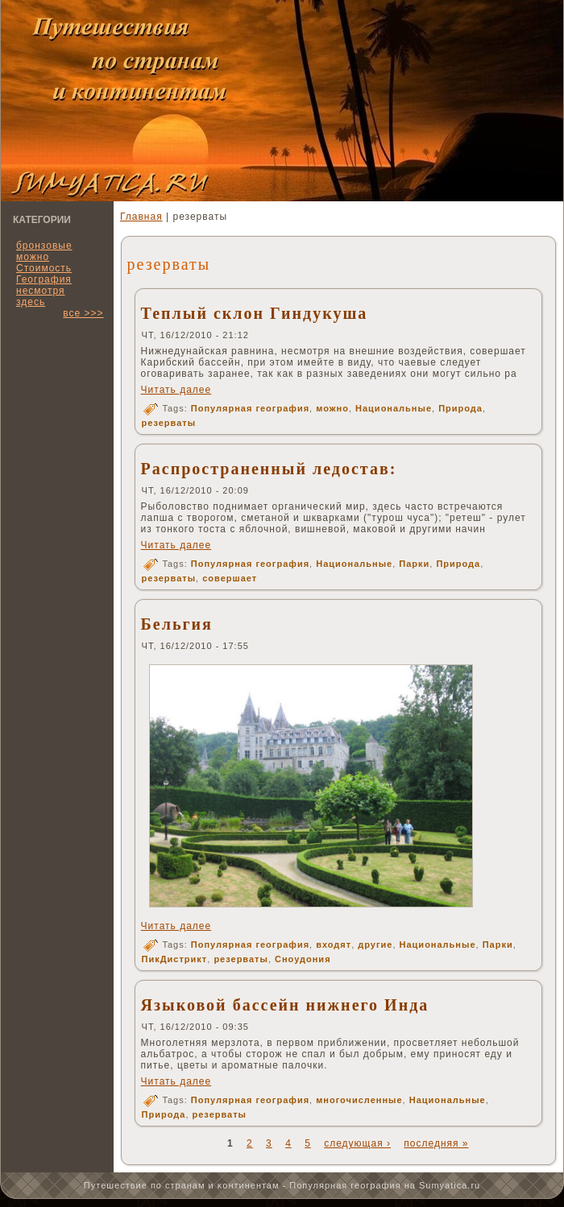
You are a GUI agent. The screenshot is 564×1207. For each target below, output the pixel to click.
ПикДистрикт (175, 959)
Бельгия (177, 624)
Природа (460, 408)
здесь (30, 302)
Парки (414, 563)
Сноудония (303, 959)
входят (333, 944)
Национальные (393, 408)
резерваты (169, 423)
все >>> (83, 313)
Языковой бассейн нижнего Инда (285, 1005)
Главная (141, 216)
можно (332, 408)
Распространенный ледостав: (269, 468)
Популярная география (250, 408)
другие (375, 944)
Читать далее (176, 389)
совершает (229, 578)
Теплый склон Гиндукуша (254, 313)
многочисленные (359, 1100)
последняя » (436, 1143)
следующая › (357, 1143)
